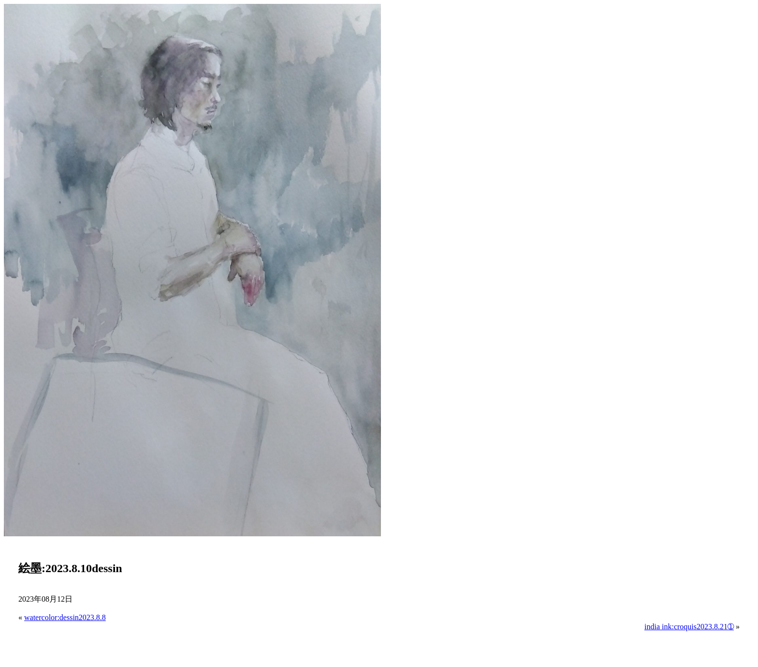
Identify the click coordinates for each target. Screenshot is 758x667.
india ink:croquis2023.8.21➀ (689, 626)
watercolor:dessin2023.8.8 (65, 617)
